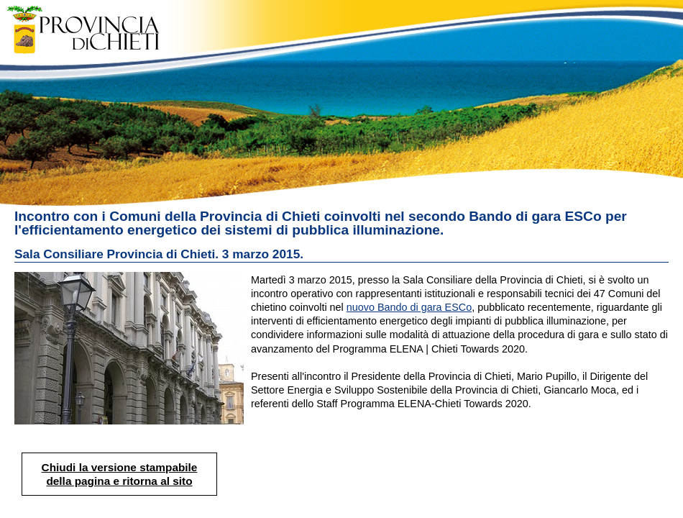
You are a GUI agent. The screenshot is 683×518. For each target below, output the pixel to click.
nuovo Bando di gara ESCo (409, 307)
